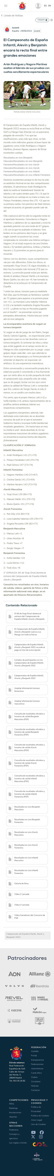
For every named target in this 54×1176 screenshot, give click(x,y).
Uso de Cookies (38, 1124)
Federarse (13, 1129)
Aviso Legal (36, 1119)
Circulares (35, 1081)
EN (49, 5)
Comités (35, 1051)
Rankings (13, 1108)
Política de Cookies (40, 1115)
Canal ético (36, 1072)
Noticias (35, 1085)
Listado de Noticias (12, 15)
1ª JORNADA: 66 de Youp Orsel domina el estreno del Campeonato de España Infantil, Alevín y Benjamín (25, 576)
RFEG (11, 1103)
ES (45, 5)
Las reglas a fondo (18, 1142)
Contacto (35, 1090)
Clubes (34, 1077)
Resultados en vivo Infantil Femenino (31, 175)
